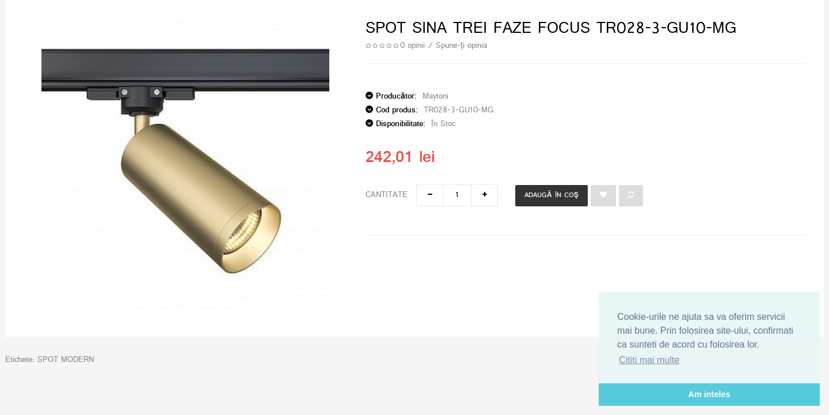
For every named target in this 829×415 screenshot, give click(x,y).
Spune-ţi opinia (461, 45)
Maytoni (435, 96)
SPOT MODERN (65, 360)
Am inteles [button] (710, 394)
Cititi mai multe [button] (649, 360)
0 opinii (412, 45)
